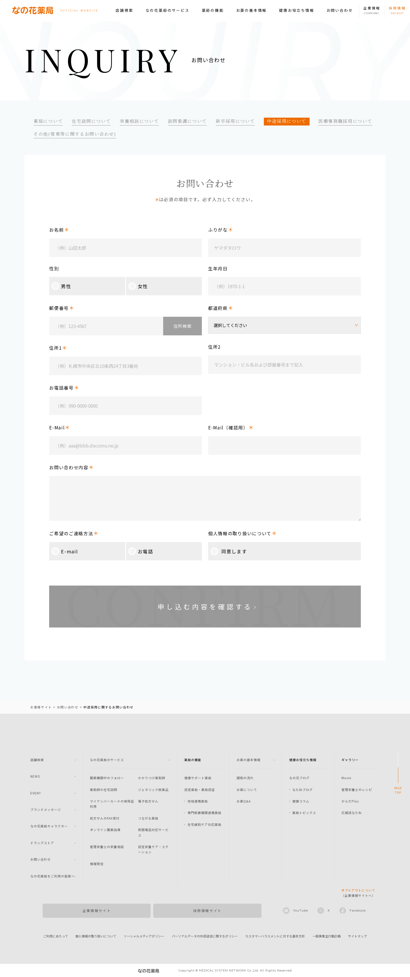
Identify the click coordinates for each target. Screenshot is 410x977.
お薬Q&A (244, 801)
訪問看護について (187, 121)
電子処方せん (148, 801)
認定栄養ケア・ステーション (153, 849)
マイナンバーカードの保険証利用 (112, 804)
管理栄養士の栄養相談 (107, 846)
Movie (346, 778)
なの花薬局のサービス (168, 10)
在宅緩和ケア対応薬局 (204, 824)
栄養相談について (139, 121)
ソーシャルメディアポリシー (144, 936)
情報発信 (97, 863)
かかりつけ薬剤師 (151, 778)
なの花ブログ (299, 778)
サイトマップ (357, 936)
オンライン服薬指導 (105, 829)
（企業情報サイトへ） (358, 893)
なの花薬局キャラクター (49, 826)
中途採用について (286, 121)
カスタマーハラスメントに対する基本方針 (275, 936)
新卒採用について (235, 121)
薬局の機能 (213, 10)
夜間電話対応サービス (153, 832)
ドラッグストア (42, 842)
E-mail (63, 551)
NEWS (35, 776)
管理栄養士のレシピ (356, 789)
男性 (60, 286)
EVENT (35, 793)
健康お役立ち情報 (296, 10)
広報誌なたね (351, 812)
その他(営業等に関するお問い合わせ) (74, 133)
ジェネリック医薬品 (153, 789)
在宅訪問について (91, 121)
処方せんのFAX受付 (104, 818)
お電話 (139, 551)
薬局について (48, 121)
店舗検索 (124, 10)
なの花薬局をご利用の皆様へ (52, 876)
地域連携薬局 (197, 801)
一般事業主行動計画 (326, 936)
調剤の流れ (245, 778)
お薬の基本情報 (251, 10)
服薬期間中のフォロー (107, 778)
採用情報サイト (207, 910)
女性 (137, 286)
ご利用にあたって (55, 936)
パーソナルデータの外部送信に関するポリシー (205, 936)
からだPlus (350, 801)
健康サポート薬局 (198, 778)
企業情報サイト (96, 910)
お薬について (247, 789)
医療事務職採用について (345, 121)
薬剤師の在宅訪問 (103, 789)
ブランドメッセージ (45, 809)
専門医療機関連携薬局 (204, 812)
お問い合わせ (340, 10)
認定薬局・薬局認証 (199, 789)
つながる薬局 (148, 818)
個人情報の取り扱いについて (95, 936)
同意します (227, 551)
